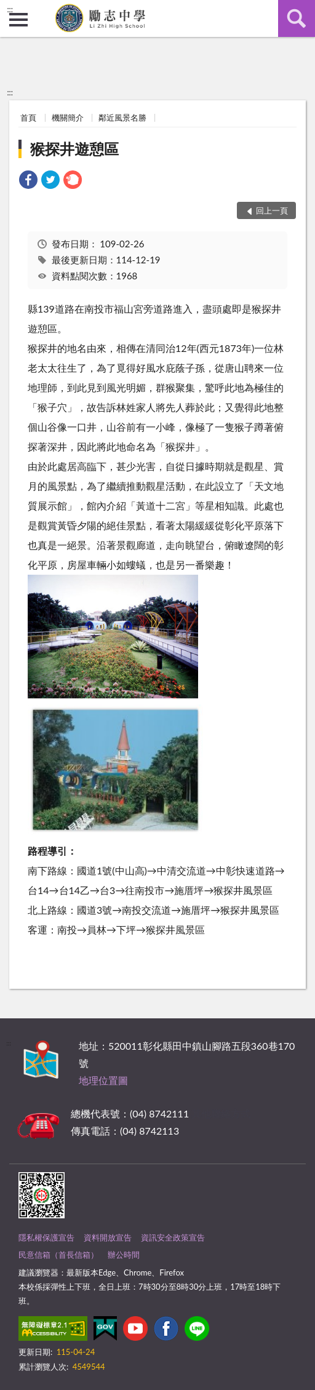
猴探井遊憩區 (74, 149)
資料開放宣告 (108, 1237)
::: (10, 9)
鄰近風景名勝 (122, 117)
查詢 (296, 18)
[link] (28, 181)
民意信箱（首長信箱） (58, 1255)
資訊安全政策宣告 (173, 1237)
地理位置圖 (103, 1080)
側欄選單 (18, 19)
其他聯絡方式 (220, 1113)
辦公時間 (124, 1255)
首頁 (28, 117)
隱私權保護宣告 (46, 1237)
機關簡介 (68, 117)
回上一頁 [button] (272, 210)
